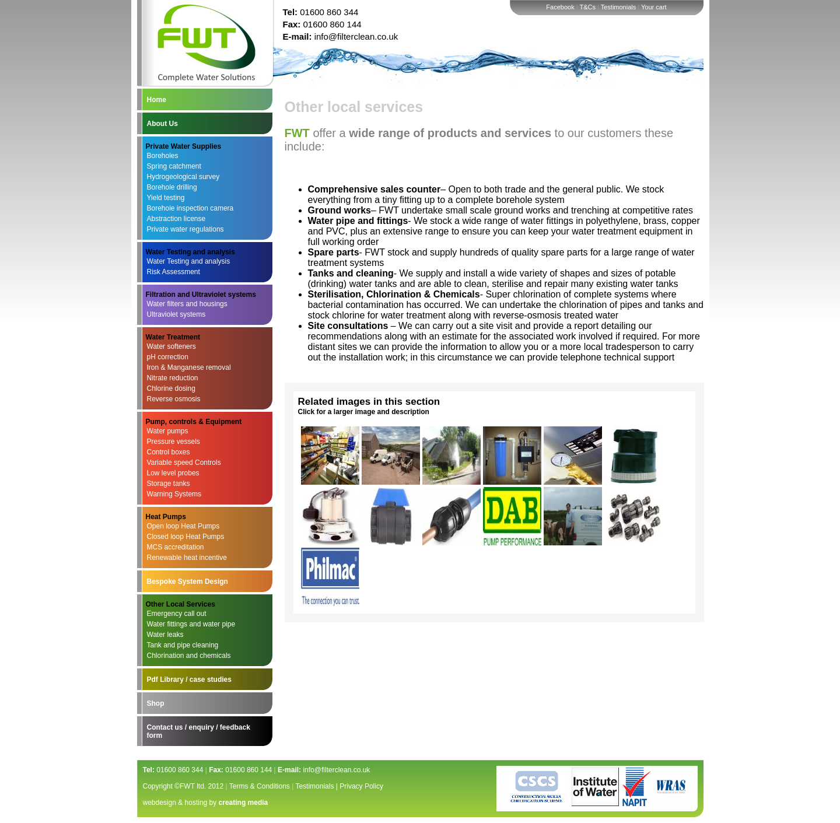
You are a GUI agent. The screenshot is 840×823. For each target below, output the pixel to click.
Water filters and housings (187, 304)
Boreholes (162, 156)
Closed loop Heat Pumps (186, 537)
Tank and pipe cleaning (183, 645)
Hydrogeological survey (183, 177)
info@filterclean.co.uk (356, 36)
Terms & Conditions (259, 786)
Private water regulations (185, 229)
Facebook (560, 6)
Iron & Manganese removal (189, 367)
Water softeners (171, 346)
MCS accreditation (175, 547)
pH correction (167, 357)
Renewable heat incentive (187, 558)
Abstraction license (176, 219)
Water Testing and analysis (188, 261)
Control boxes (168, 452)
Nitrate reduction (172, 378)
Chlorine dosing (171, 388)
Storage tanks (168, 483)
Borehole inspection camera (190, 208)
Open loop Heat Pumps (183, 526)
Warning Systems (174, 494)
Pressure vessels (173, 441)
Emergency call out (176, 614)
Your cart (654, 6)
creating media (243, 803)
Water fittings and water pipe (191, 624)
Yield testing (166, 198)
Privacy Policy (361, 786)
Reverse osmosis (174, 399)
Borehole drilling (172, 187)
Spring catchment (174, 166)
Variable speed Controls (184, 462)
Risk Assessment (173, 272)
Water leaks (165, 635)
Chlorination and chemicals (189, 656)
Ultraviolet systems (176, 314)
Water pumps (167, 431)
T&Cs (587, 6)
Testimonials (618, 6)
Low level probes (173, 473)
